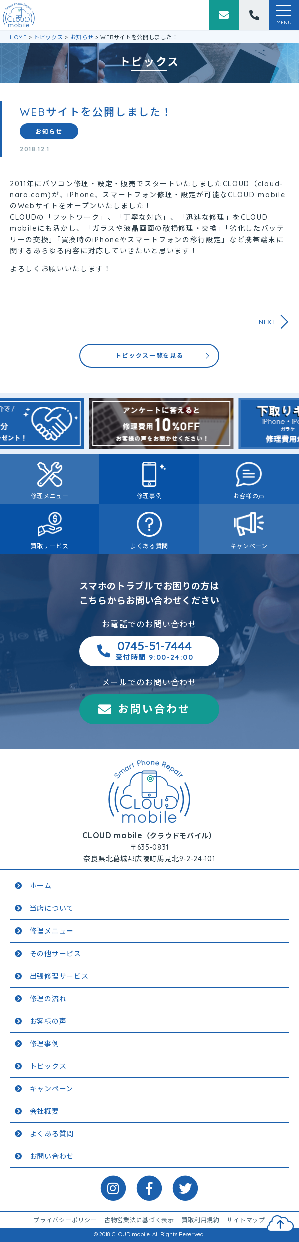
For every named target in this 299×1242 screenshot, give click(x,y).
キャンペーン (249, 546)
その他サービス (56, 953)
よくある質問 (149, 546)
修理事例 (149, 496)
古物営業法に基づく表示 (139, 1220)
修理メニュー (50, 496)
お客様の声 (250, 496)
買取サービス (50, 546)
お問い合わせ (154, 708)
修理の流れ (48, 998)
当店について (52, 908)
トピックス (48, 1066)
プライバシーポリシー (65, 1220)
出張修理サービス (59, 976)
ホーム (41, 885)
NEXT (267, 322)
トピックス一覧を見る (150, 355)
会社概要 (45, 1111)
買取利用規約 (201, 1220)
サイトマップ (246, 1220)
